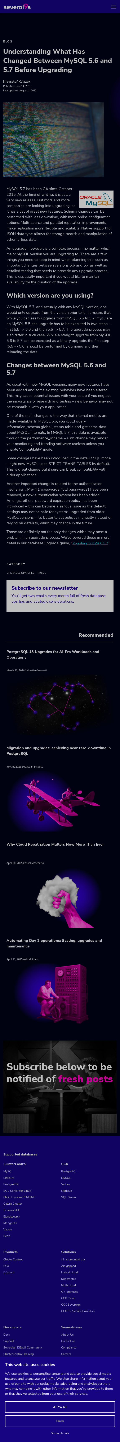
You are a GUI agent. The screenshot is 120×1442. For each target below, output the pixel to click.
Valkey (7, 1229)
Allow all (60, 1407)
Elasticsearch (11, 1217)
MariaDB (8, 1178)
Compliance (68, 1348)
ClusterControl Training (18, 1354)
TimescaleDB (11, 1210)
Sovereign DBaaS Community (22, 1348)
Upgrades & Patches (20, 573)
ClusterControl (15, 1164)
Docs (6, 1335)
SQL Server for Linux (17, 1191)
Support (8, 1341)
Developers (12, 1327)
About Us (67, 1335)
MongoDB (10, 1223)
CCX (64, 1164)
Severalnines (71, 1327)
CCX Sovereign (71, 1305)
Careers (66, 1354)
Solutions (68, 1252)
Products (10, 1252)
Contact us (68, 1341)
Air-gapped (68, 1266)
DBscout (8, 1272)
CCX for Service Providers (78, 1311)
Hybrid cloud (69, 1272)
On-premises (69, 1292)
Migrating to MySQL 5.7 (90, 543)
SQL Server (68, 1197)
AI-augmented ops (73, 1259)
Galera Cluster (12, 1204)
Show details (60, 1433)
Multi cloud (68, 1285)
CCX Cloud (68, 1298)
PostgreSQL (11, 1184)
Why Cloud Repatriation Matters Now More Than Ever (55, 844)
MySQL (41, 573)
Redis (6, 1236)
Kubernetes (68, 1279)
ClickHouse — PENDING (19, 1197)
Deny (60, 1421)
